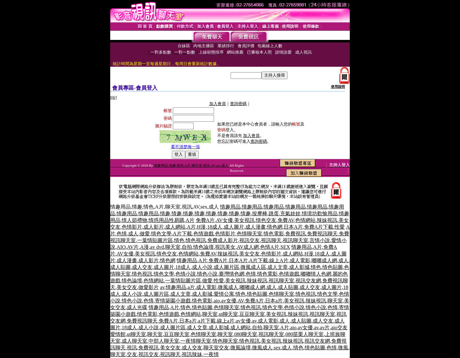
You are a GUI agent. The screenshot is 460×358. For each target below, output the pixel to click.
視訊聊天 (271, 240)
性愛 (339, 227)
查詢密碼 (238, 103)
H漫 (201, 227)
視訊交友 (249, 240)
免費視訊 (295, 233)
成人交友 (142, 267)
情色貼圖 (332, 267)
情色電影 (274, 233)
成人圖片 (234, 227)
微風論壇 (240, 347)
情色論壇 (203, 247)
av (162, 287)
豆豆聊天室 (252, 314)
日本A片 (293, 227)
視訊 (132, 347)
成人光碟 (137, 307)
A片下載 (182, 233)
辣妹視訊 (327, 220)
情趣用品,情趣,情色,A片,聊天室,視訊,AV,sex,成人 (191, 165)
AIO (121, 247)
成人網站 (175, 227)
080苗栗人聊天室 (304, 334)
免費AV (286, 220)
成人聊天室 (134, 341)
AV (241, 300)
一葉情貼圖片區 (155, 240)
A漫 (144, 247)
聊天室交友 (216, 347)
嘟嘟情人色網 (316, 274)
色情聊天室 (249, 233)
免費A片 (205, 220)
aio (217, 300)
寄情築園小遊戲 (173, 300)
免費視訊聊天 (322, 233)
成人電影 (300, 260)
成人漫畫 (255, 227)
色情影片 (132, 227)
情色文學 (161, 233)
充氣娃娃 (290, 213)
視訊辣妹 (192, 354)
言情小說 (320, 240)
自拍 (187, 247)
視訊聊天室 (295, 240)
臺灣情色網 (231, 274)
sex (277, 347)
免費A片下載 (319, 227)
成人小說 (202, 267)
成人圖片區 (226, 267)
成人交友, (310, 287)
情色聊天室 (225, 341)
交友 (132, 354)
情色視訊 (196, 240)
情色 (179, 240)
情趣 (165, 213)
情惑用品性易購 (166, 220)
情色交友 (266, 220)
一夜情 (211, 354)
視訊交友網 (308, 280)
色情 (122, 233)
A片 (190, 220)
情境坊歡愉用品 (320, 213)
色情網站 (305, 220)
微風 (343, 347)
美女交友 (249, 253)
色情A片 (269, 247)
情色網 (274, 227)
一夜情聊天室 (195, 341)
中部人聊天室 (164, 341)
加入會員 (217, 103)
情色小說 (207, 274)
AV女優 (224, 220)
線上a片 (225, 321)
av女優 (228, 300)
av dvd (157, 247)
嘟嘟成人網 (324, 260)
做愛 (145, 233)
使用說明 (338, 86)
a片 (191, 287)
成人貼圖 (120, 267)
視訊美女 (225, 247)
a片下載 (207, 321)
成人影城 (299, 267)
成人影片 (153, 227)
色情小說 (185, 274)
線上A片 (278, 260)
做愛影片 (148, 287)
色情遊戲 (203, 233)
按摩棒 (259, 213)
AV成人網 (248, 247)
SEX (285, 247)
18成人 (214, 227)
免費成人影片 (222, 240)
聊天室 (172, 247)
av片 (325, 327)
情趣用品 (230, 206)
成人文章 (277, 267)
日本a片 (274, 300)
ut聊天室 (228, 314)
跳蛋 (274, 213)
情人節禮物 (134, 220)
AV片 (133, 247)
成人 (133, 233)
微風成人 (228, 287)
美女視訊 (244, 220)
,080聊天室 (245, 334)
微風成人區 (253, 267)
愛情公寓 (224, 294)
